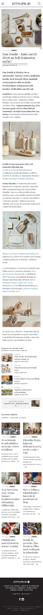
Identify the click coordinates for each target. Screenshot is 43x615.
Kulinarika (11, 588)
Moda (17, 586)
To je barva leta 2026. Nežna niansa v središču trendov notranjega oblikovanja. (11, 497)
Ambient (14, 50)
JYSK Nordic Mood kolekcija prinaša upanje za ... (25, 357)
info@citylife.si (25, 610)
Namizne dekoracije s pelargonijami (23, 391)
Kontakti (16, 594)
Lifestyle (8, 586)
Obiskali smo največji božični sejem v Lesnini (10, 543)
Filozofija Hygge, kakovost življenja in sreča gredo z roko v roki (32, 446)
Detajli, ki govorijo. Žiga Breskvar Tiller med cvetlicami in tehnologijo (31, 546)
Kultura (28, 590)
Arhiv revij (25, 594)
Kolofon (15, 608)
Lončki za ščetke (9, 170)
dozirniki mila (24, 170)
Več (18, 461)
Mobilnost (32, 588)
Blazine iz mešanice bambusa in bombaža (19, 253)
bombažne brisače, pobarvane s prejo (18, 282)
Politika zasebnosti (26, 608)
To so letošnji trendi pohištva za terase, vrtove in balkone (10, 444)
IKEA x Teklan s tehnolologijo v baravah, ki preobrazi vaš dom (31, 496)
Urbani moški (16, 590)
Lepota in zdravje (30, 586)
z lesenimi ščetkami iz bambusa (21, 178)
